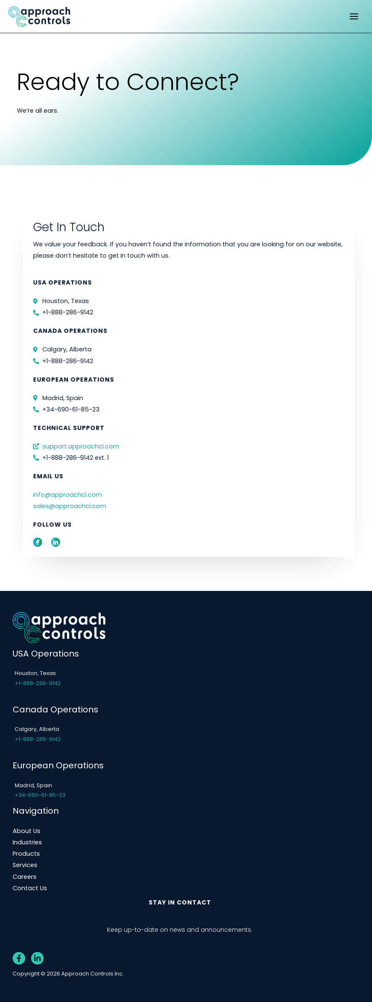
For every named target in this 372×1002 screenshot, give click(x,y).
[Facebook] (19, 958)
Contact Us (30, 888)
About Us (26, 831)
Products (26, 853)
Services (25, 865)
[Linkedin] (37, 958)
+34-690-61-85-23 (40, 795)
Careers (25, 877)
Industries (27, 842)
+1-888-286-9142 (38, 683)
